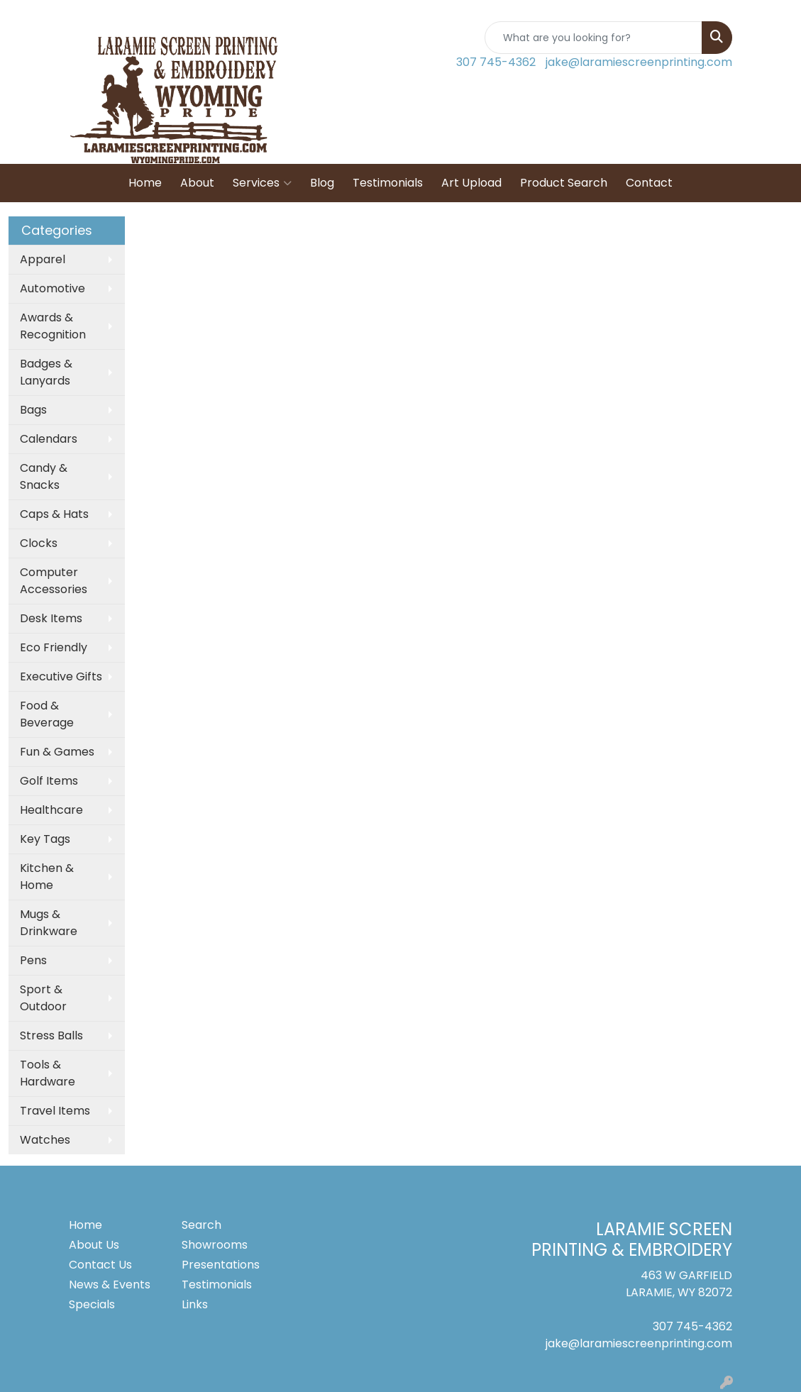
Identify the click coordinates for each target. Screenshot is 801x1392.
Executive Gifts (61, 676)
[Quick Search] (593, 37)
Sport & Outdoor (43, 998)
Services (262, 183)
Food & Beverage (47, 714)
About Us (94, 1245)
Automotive (52, 288)
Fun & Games (57, 752)
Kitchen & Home (47, 876)
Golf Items (49, 781)
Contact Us (100, 1264)
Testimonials (388, 183)
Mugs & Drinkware (48, 922)
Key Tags (45, 839)
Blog (322, 183)
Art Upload (471, 183)
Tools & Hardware (47, 1073)
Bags (33, 410)
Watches (45, 1140)
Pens (33, 960)
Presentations (221, 1264)
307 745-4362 (496, 62)
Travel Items (55, 1111)
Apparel (42, 259)
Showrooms (215, 1245)
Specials (92, 1304)
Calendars (48, 439)
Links (195, 1304)
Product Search (563, 183)
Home (145, 183)
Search (201, 1225)
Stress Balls (51, 1035)
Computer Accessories (53, 580)
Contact (649, 183)
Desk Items (51, 618)
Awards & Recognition (53, 326)
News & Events (109, 1284)
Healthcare (51, 810)
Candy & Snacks (43, 476)
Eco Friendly (53, 647)
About (197, 183)
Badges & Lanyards (46, 372)
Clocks (38, 543)
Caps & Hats (54, 514)
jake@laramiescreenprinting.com (639, 62)
